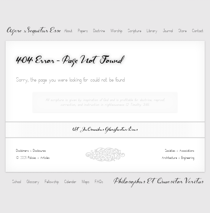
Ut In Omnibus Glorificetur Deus (105, 130)
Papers (83, 31)
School (16, 182)
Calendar (70, 182)
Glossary (33, 182)
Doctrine (99, 31)
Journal (168, 31)
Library (152, 31)
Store (182, 31)
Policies (32, 157)
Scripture (134, 31)
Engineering (187, 157)
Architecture (169, 157)
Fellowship (52, 182)
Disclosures (39, 150)
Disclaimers (22, 150)
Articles (45, 157)
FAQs (99, 182)
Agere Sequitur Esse (34, 31)
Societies (170, 150)
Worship (116, 31)
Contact (197, 31)
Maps (85, 182)
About (68, 31)
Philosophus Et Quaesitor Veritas (158, 182)
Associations (186, 150)
